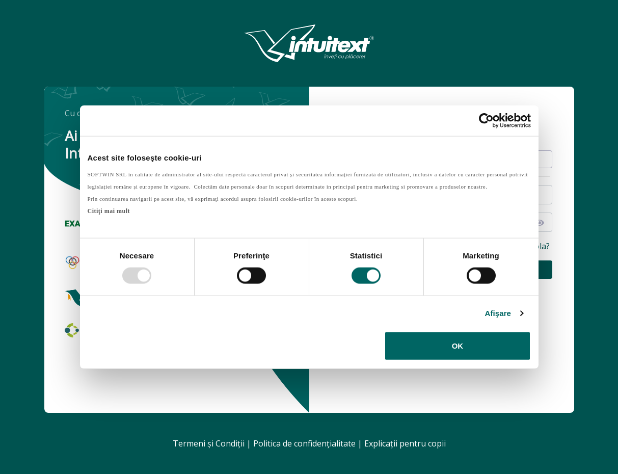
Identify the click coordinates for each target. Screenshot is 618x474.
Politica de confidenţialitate (304, 443)
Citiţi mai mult (109, 210)
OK (458, 345)
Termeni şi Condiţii (209, 443)
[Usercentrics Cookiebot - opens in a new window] (486, 120)
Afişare (498, 313)
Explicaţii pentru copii (405, 443)
